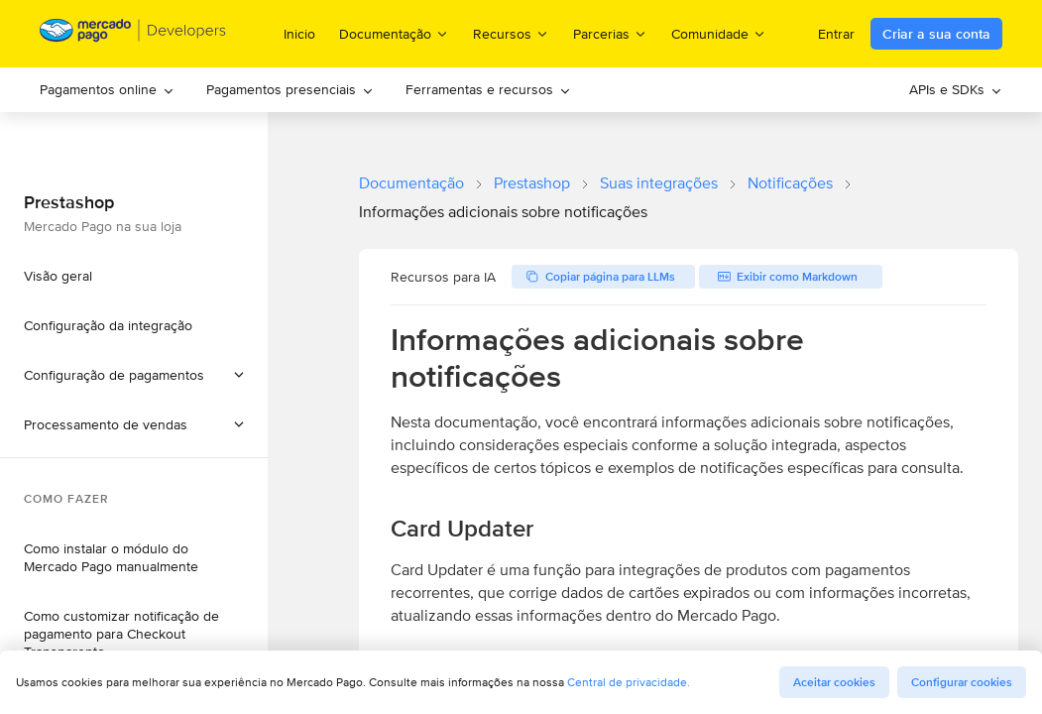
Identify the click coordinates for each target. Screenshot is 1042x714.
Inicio (299, 34)
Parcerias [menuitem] (610, 33)
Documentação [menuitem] (394, 33)
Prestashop (532, 183)
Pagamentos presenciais (290, 89)
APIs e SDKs (955, 89)
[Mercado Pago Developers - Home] (133, 34)
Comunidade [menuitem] (718, 33)
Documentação (411, 183)
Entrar (836, 34)
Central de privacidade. (628, 681)
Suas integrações (659, 183)
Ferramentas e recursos (488, 89)
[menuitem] (107, 89)
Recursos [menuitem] (511, 33)
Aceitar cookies (834, 682)
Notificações (790, 183)
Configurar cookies (961, 682)
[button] (134, 424)
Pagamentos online (107, 89)
